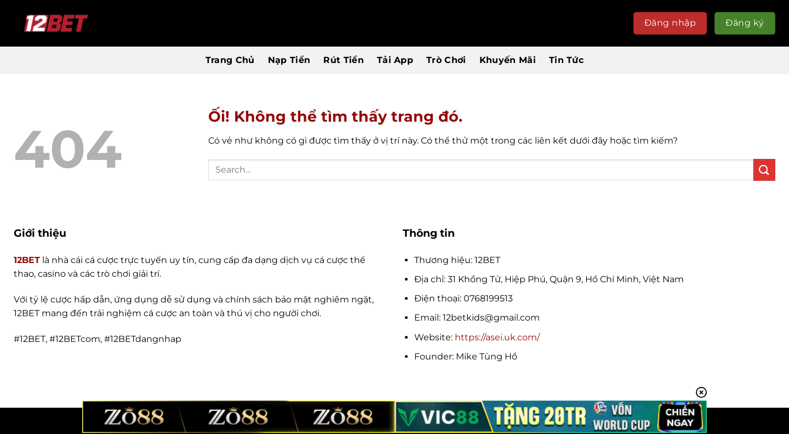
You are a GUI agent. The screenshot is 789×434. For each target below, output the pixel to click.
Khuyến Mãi (507, 60)
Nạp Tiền (289, 60)
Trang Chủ (230, 60)
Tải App (395, 60)
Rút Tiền (343, 60)
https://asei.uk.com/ (497, 337)
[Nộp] (764, 169)
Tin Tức (566, 60)
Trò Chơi (446, 60)
